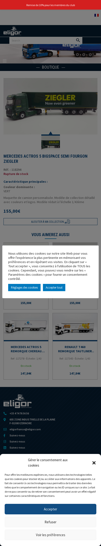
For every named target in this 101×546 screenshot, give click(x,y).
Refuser (50, 522)
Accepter (50, 509)
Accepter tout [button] (54, 288)
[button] (94, 463)
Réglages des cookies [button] (24, 288)
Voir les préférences (50, 535)
